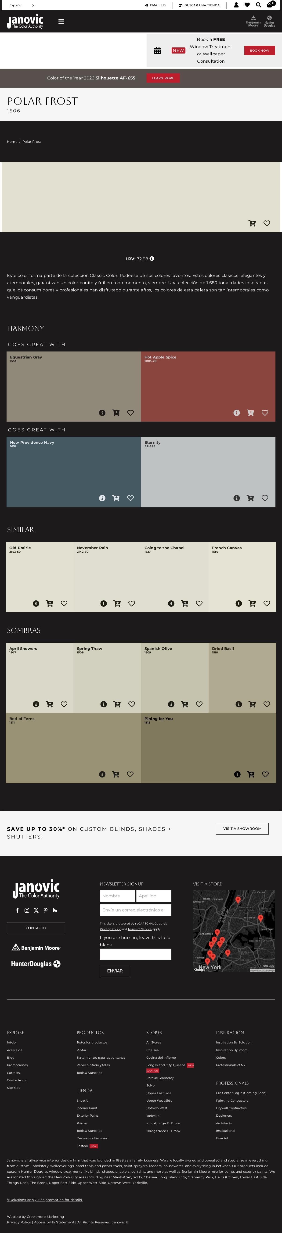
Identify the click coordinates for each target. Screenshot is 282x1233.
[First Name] (117, 896)
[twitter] (36, 910)
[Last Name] (153, 896)
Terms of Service (140, 929)
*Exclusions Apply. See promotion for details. (45, 1200)
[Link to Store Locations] (234, 931)
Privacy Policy (110, 929)
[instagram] (27, 910)
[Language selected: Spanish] (21, 5)
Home (12, 142)
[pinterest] (45, 910)
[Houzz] (55, 910)
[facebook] (17, 910)
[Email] (135, 910)
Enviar (115, 971)
